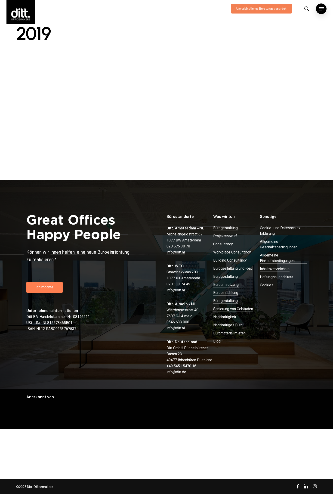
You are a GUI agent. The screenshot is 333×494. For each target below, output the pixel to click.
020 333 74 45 (178, 284)
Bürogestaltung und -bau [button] (233, 268)
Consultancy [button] (223, 244)
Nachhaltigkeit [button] (224, 317)
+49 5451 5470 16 (181, 366)
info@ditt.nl (175, 252)
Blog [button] (217, 341)
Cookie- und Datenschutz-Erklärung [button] (281, 231)
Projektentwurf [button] (225, 236)
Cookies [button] (266, 285)
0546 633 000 (177, 322)
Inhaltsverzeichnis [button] (275, 269)
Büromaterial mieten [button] (229, 333)
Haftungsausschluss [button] (276, 277)
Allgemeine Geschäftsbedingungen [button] (278, 244)
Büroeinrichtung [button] (225, 292)
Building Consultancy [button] (230, 260)
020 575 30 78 (178, 246)
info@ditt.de (176, 372)
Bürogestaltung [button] (225, 228)
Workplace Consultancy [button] (232, 252)
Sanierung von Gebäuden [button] (233, 309)
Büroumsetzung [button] (226, 284)
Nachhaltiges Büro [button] (228, 325)
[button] (321, 8)
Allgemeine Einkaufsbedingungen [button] (277, 258)
